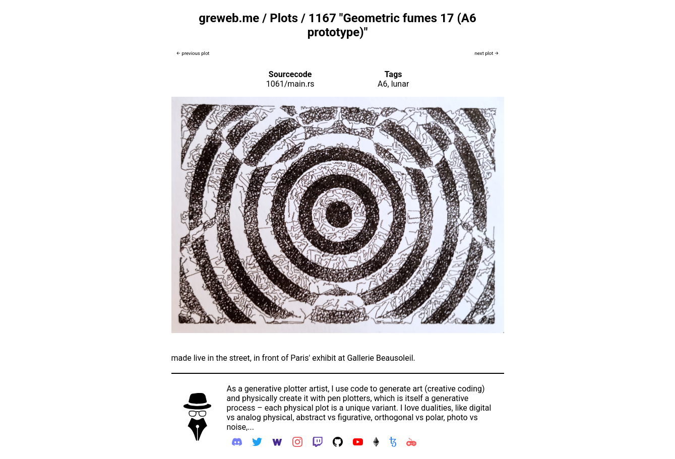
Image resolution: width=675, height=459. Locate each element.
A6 (382, 84)
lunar (400, 84)
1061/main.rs (290, 84)
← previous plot (193, 53)
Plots (284, 18)
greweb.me (229, 18)
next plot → (486, 53)
